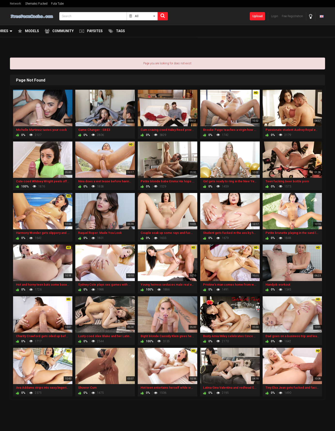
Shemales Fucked (36, 3)
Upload (257, 16)
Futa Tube (57, 3)
